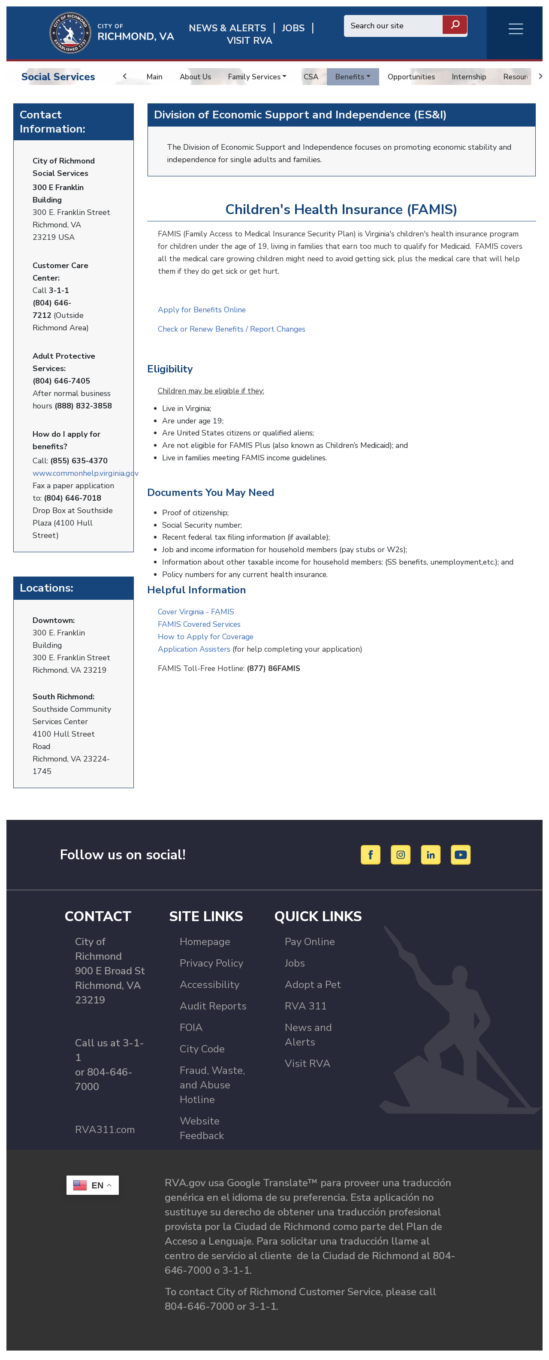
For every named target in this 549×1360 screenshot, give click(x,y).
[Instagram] (402, 857)
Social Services (58, 77)
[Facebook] (372, 857)
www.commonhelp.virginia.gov (86, 472)
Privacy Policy (211, 966)
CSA (315, 77)
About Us (197, 77)
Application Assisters (195, 643)
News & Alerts (227, 28)
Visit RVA (308, 1066)
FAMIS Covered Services (201, 618)
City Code (202, 1052)
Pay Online (310, 945)
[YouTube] (461, 857)
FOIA (191, 1030)
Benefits (355, 77)
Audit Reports (213, 1009)
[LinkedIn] (432, 857)
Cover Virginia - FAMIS (197, 606)
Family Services (258, 77)
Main (155, 77)
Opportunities (418, 77)
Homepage (205, 945)
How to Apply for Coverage (206, 631)
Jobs (295, 966)
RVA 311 (306, 1009)
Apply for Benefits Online (202, 309)
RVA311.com (105, 1132)
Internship (477, 77)
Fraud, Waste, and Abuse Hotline (212, 1088)
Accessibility (209, 987)
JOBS (293, 28)
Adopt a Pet (313, 987)
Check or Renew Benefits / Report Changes (234, 328)
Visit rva (249, 41)
